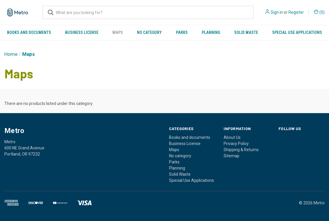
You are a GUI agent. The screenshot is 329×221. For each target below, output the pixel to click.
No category (149, 32)
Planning (211, 32)
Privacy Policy (236, 143)
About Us (232, 137)
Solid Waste (246, 32)
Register (296, 12)
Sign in (277, 12)
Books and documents (29, 32)
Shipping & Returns (241, 149)
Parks (182, 32)
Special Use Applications (297, 32)
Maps (117, 32)
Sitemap (231, 155)
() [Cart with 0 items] (319, 12)
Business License (81, 32)
